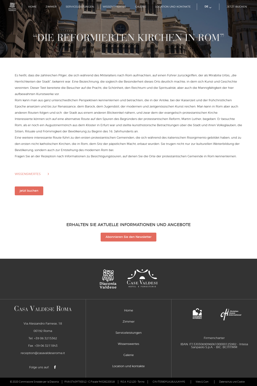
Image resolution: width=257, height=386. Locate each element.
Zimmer (51, 6)
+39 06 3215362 (45, 338)
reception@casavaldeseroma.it (43, 353)
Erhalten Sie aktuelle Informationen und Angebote (128, 225)
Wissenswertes (114, 6)
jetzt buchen (237, 6)
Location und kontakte (173, 6)
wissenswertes (28, 174)
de (208, 6)
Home (32, 6)
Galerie (140, 6)
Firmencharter (214, 338)
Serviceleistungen (80, 6)
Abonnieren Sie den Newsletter (128, 237)
